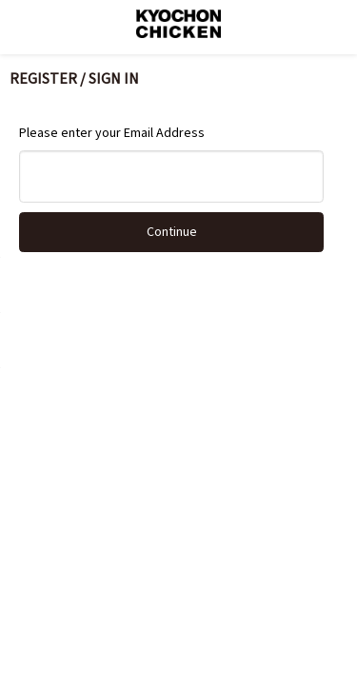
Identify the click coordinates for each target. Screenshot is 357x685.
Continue (172, 232)
